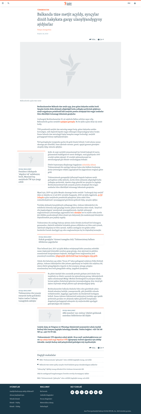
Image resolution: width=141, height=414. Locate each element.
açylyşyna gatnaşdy (67, 122)
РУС (129, 3)
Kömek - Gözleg (15, 406)
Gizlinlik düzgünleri (47, 395)
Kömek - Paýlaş (15, 403)
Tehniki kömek (15, 399)
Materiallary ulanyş (46, 403)
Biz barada (43, 391)
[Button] (92, 39)
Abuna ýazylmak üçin (17, 395)
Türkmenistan (43, 10)
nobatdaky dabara (89, 165)
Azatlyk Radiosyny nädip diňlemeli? (22, 391)
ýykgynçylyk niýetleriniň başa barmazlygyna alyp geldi (76, 256)
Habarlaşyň (44, 406)
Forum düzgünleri (46, 399)
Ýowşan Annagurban (44, 30)
